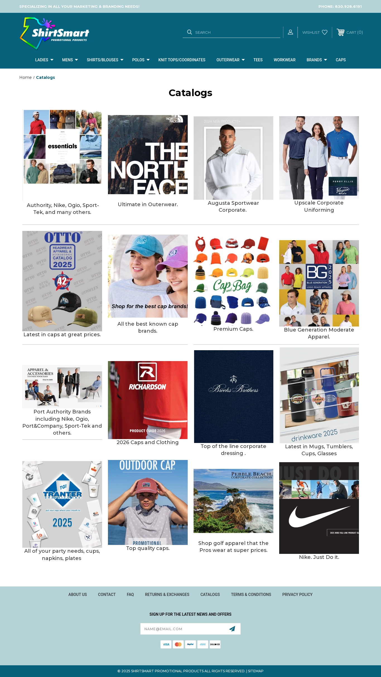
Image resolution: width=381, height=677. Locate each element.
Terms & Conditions (251, 594)
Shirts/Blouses (105, 60)
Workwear (285, 60)
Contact (107, 594)
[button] (62, 155)
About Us (77, 594)
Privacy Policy (297, 594)
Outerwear (230, 60)
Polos (141, 60)
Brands (317, 60)
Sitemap (256, 671)
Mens (70, 60)
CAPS (341, 60)
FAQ (130, 594)
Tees (258, 60)
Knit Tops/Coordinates (182, 60)
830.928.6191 (348, 6)
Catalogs (210, 594)
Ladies (44, 60)
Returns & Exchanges (167, 594)
